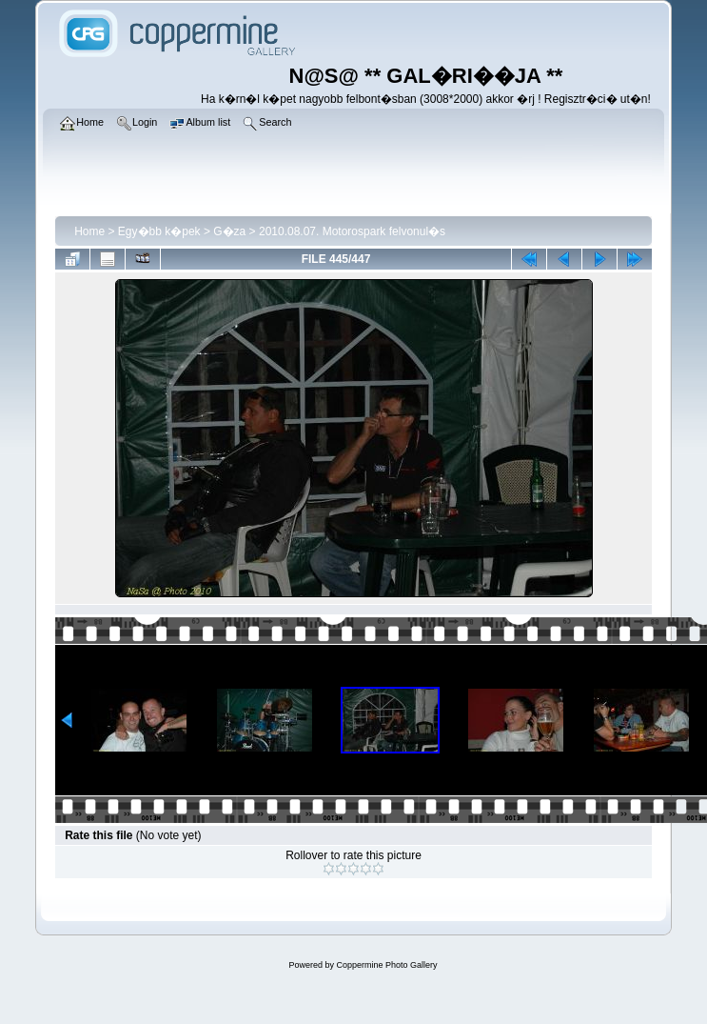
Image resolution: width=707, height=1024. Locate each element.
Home (89, 231)
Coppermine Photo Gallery (386, 965)
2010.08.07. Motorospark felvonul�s (352, 231)
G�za (229, 231)
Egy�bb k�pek (159, 231)
